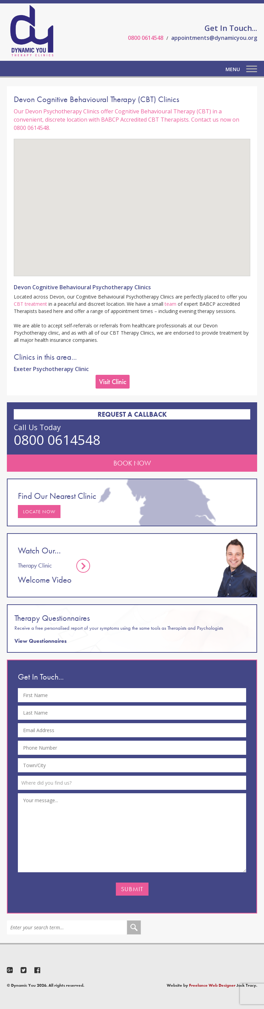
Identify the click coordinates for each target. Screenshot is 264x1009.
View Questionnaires (40, 640)
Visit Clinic (112, 381)
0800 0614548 (145, 38)
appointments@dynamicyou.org (214, 38)
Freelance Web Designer (212, 985)
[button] (132, 201)
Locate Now (39, 511)
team (170, 304)
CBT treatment (30, 304)
